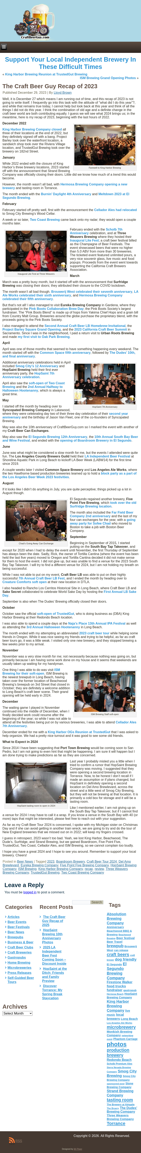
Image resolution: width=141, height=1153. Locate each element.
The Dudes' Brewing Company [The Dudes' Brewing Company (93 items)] (122, 1109)
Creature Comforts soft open (24, 582)
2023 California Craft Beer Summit (100, 329)
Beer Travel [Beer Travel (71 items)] (114, 941)
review (99, 869)
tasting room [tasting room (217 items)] (120, 1099)
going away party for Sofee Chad (103, 521)
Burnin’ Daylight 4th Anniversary (66, 194)
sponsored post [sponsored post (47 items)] (116, 1083)
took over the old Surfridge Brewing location (103, 504)
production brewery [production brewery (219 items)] (118, 1053)
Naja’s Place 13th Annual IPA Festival (97, 623)
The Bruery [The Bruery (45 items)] (113, 1108)
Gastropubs (17, 957)
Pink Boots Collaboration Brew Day (56, 308)
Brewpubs (15, 937)
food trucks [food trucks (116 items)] (116, 986)
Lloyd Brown (63, 92)
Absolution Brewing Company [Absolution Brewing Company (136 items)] (116, 918)
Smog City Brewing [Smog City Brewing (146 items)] (122, 1073)
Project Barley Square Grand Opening (31, 329)
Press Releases (19, 972)
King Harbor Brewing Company (60, 869)
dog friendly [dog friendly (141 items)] (126, 959)
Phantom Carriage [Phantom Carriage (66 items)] (125, 1039)
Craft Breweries (19, 952)
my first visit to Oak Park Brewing (44, 337)
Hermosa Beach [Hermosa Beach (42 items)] (115, 994)
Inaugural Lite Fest (84, 240)
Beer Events (17, 922)
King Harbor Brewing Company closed (32, 129)
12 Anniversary (36, 366)
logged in (30, 892)
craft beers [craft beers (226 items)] (118, 954)
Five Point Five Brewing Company (84, 865)
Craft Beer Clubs (20, 947)
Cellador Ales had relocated (115, 210)
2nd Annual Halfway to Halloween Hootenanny (32, 388)
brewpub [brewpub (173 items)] (115, 946)
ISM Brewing (27, 869)
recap (89, 869)
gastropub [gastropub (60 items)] (130, 990)
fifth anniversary (65, 352)
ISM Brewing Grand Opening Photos (108, 78)
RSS (18, 1141)
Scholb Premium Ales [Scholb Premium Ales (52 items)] (119, 1063)
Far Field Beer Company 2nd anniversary (101, 514)
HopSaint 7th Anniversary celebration (28, 375)
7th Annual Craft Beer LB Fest (41, 578)
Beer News (25, 861)
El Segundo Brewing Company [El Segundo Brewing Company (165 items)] (117, 971)
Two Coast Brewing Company (82, 872)
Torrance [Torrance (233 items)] (116, 1123)
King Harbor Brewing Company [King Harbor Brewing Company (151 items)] (118, 1006)
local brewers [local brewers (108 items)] (115, 1017)
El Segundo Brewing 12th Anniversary (57, 437)
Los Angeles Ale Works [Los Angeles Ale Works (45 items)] (119, 1023)
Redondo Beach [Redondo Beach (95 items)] (119, 1060)
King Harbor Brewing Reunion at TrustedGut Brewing (46, 74)
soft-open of (55, 613)
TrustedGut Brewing (45, 872)
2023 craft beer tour (94, 633)
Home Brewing (19, 962)
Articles (14, 917)
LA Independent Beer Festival (107, 456)
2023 (50, 861)
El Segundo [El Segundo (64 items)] (114, 964)
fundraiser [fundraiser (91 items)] (114, 990)
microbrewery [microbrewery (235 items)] (121, 1027)
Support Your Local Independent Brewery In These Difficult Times (70, 63)
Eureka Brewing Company (39, 865)
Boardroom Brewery (70, 861)
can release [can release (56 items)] (121, 950)
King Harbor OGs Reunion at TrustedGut (79, 732)
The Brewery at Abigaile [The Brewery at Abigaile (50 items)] (120, 1104)
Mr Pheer (78, 1149)
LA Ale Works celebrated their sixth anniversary (70, 293)
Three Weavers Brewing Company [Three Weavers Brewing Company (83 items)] (120, 1117)
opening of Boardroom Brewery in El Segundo (95, 440)
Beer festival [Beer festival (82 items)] (125, 938)
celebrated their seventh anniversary (91, 291)
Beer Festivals (19, 927)
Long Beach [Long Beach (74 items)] (129, 1018)
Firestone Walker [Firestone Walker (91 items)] (119, 982)
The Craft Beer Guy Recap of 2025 (53, 921)
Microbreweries (19, 967)
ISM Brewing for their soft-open (31, 671)
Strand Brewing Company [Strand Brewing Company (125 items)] (120, 1093)
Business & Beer (20, 942)
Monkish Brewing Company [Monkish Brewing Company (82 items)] (119, 1033)
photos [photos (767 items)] (117, 1044)
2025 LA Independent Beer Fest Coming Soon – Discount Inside (54, 955)
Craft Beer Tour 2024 (102, 861)
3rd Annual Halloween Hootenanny (53, 627)
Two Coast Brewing (45, 219)
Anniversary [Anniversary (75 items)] (115, 927)
